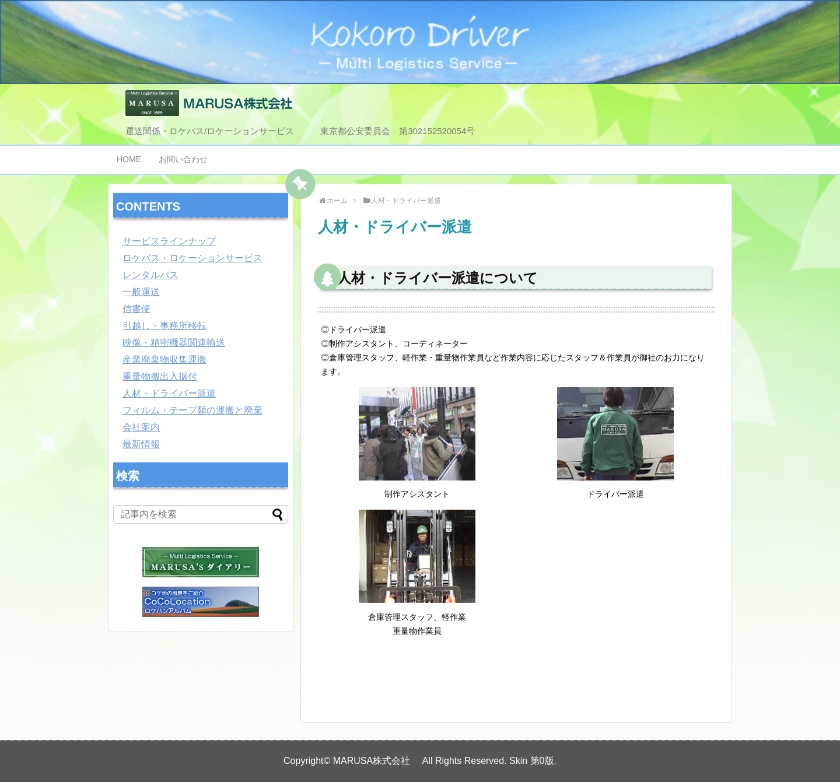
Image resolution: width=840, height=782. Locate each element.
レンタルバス (150, 275)
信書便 (136, 309)
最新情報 (141, 444)
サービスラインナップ (169, 241)
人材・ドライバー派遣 (169, 393)
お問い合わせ (183, 159)
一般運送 (141, 292)
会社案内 (141, 427)
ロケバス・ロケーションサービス (192, 258)
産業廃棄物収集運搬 (164, 359)
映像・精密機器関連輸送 (174, 343)
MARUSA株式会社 (376, 761)
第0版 (542, 761)
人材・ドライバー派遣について (437, 278)
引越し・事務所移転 (164, 326)
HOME (129, 159)
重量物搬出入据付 (160, 376)
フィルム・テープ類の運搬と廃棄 (192, 410)
